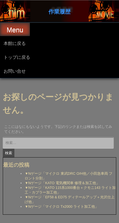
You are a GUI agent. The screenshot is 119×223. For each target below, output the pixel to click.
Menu (15, 30)
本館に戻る (15, 43)
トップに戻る (17, 57)
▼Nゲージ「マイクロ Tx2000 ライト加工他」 (62, 206)
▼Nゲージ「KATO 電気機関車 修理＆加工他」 (62, 183)
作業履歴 (59, 11)
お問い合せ (15, 70)
